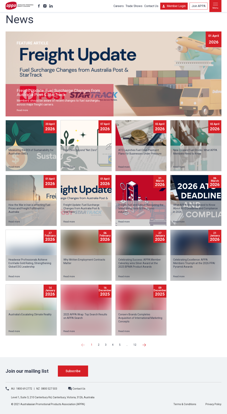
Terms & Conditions (184, 404)
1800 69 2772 (24, 388)
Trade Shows (134, 6)
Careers (119, 6)
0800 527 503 (49, 388)
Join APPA (198, 6)
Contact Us (151, 6)
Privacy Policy (213, 404)
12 (134, 344)
